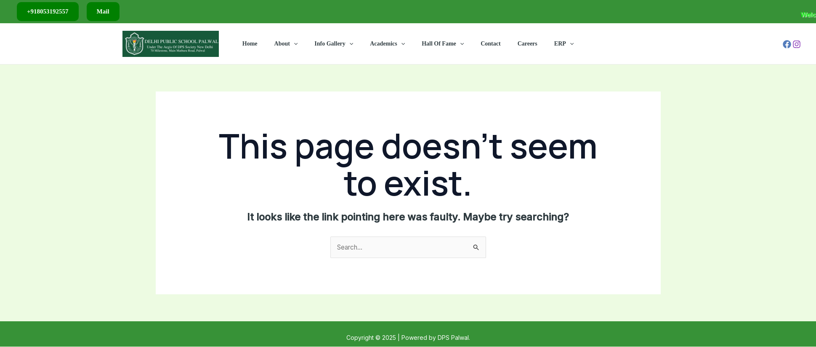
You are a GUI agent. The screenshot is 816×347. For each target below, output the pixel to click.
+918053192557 (48, 11)
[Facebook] (787, 44)
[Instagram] (796, 44)
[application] (306, 44)
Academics (389, 44)
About (299, 44)
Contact (483, 43)
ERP (546, 44)
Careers (515, 43)
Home (267, 43)
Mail (103, 11)
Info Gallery (341, 44)
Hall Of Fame (440, 44)
